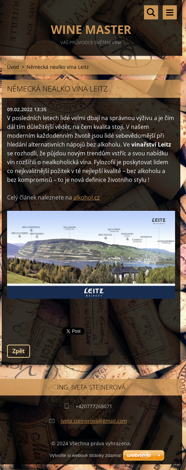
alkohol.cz (86, 197)
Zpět (18, 351)
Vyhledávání (151, 12)
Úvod (13, 67)
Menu (170, 12)
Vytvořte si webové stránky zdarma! (85, 455)
